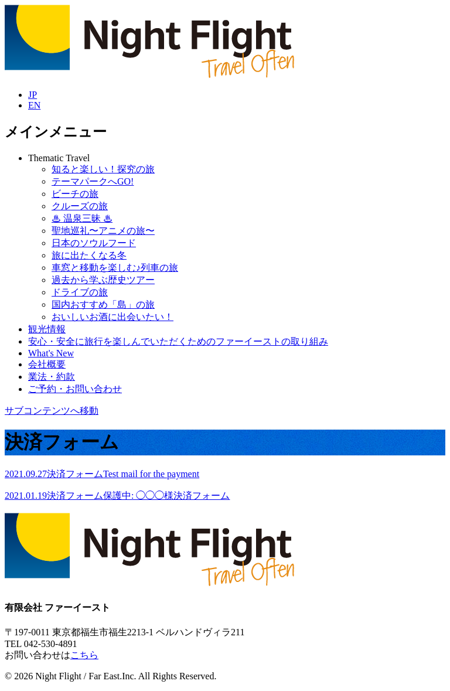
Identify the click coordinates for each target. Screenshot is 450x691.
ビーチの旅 (75, 194)
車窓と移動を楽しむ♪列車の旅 (115, 268)
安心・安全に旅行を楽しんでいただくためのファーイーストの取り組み (178, 341)
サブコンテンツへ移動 (51, 411)
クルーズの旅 (80, 206)
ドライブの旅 (80, 292)
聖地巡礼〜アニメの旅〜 (103, 231)
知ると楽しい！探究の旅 (103, 169)
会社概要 (47, 364)
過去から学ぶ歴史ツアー (103, 280)
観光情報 (47, 329)
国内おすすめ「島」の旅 (103, 304)
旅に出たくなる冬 (89, 255)
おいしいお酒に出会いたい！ (112, 317)
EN (34, 105)
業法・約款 (51, 377)
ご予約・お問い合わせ (75, 389)
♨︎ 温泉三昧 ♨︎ (82, 218)
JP (32, 95)
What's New (51, 353)
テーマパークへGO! (93, 181)
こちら (84, 655)
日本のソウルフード (94, 243)
